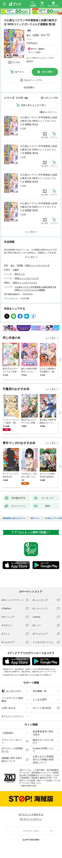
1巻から (43, 112)
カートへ (19, 72)
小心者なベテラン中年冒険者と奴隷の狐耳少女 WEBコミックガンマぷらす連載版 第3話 (38, 178)
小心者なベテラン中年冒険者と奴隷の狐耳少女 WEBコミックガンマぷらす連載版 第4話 (38, 207)
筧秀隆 (36, 35)
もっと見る (51, 338)
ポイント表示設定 (42, 708)
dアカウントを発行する (31, 814)
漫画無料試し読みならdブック (14, 518)
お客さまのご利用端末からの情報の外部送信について (43, 759)
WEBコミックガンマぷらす (37, 265)
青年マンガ (20, 274)
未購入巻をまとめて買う (33, 105)
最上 (28, 35)
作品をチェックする (33, 80)
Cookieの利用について (43, 750)
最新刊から (53, 112)
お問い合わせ (9, 708)
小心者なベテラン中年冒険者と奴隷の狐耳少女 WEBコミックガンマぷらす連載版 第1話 (38, 121)
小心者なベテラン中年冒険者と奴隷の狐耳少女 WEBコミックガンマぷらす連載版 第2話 (38, 149)
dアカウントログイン (13, 716)
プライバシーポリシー (12, 741)
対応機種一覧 (40, 691)
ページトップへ (31, 831)
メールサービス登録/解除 (12, 699)
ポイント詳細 (34, 52)
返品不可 (29, 61)
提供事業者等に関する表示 (43, 733)
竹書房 (16, 270)
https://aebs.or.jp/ (28, 785)
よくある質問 (40, 699)
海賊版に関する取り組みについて (12, 759)
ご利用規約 (7, 733)
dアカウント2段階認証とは (12, 750)
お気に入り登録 (51, 98)
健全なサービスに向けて (43, 741)
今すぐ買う (47, 72)
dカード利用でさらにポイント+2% (39, 58)
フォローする (48, 35)
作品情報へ (29, 87)
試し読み (16, 62)
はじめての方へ (12, 691)
